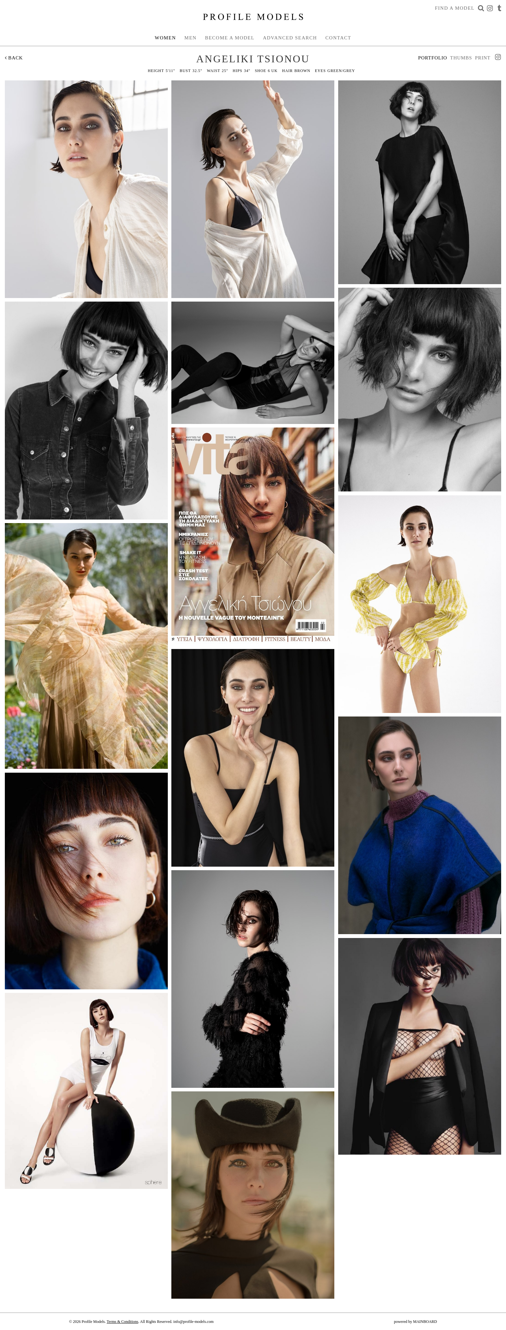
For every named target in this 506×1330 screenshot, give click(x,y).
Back (14, 57)
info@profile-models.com (193, 1321)
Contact (338, 37)
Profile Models (253, 17)
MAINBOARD (425, 1321)
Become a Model (230, 37)
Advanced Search (290, 37)
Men (190, 37)
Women (165, 37)
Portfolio (432, 57)
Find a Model (455, 8)
